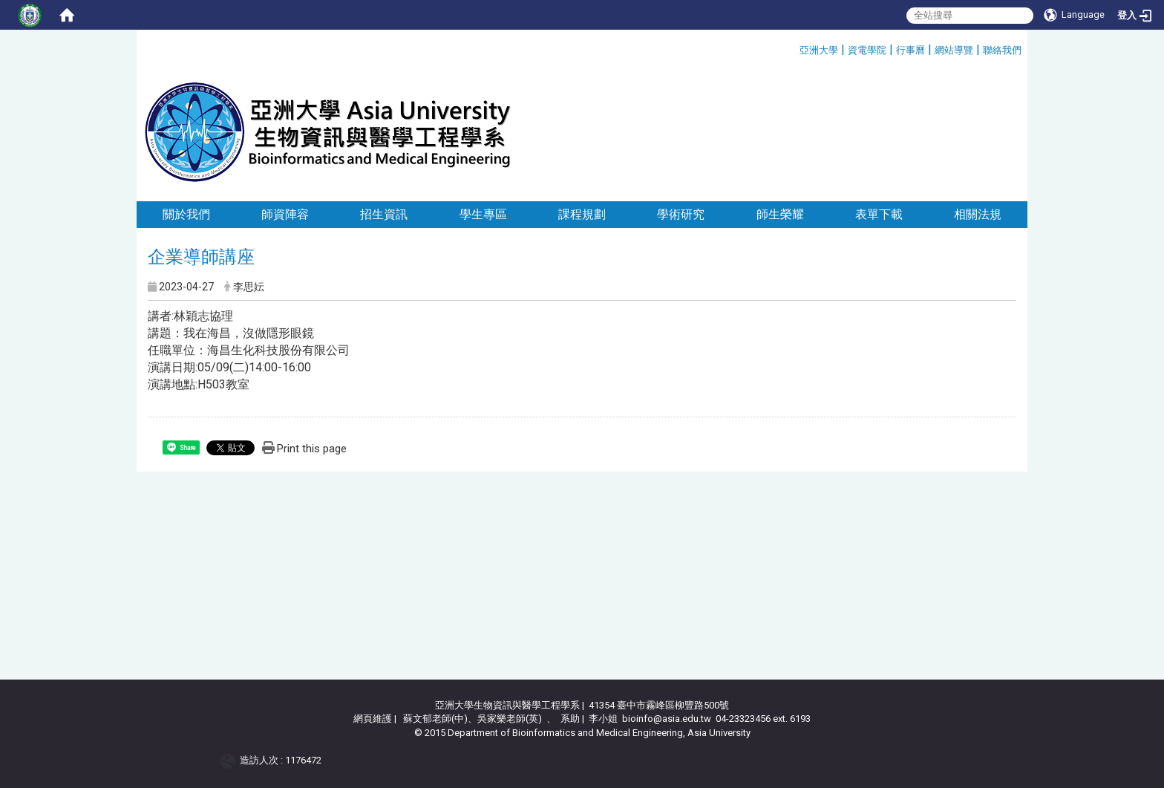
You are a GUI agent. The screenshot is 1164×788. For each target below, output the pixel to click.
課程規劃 (582, 214)
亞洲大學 (819, 50)
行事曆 (910, 50)
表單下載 (879, 214)
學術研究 (680, 214)
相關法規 (977, 214)
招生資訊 (384, 214)
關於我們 (186, 214)
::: (794, 47)
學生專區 (483, 214)
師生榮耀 (780, 214)
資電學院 (867, 50)
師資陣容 (285, 214)
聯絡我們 (1002, 50)
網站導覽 (954, 50)
